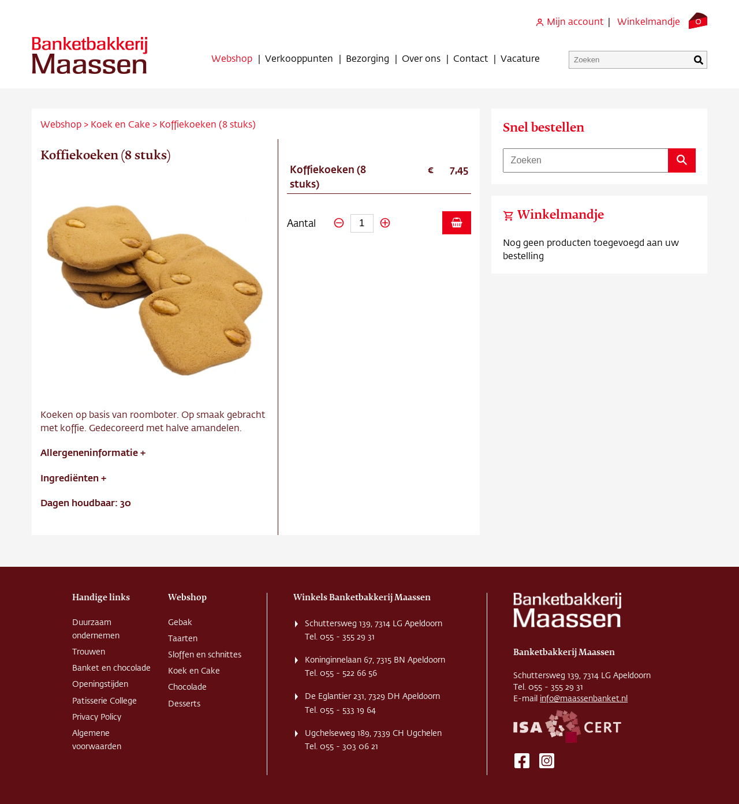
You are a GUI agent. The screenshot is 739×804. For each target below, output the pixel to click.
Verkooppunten (299, 58)
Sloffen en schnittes (204, 654)
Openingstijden (100, 684)
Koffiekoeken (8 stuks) (207, 124)
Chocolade (187, 687)
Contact (470, 58)
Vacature (520, 58)
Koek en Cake (120, 124)
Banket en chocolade (111, 668)
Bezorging (367, 58)
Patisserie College (104, 700)
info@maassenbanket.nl (584, 698)
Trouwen (88, 651)
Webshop (231, 58)
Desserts (184, 703)
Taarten (182, 638)
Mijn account (569, 21)
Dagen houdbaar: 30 (85, 502)
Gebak (180, 622)
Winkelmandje (648, 21)
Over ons (421, 58)
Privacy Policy (96, 717)
